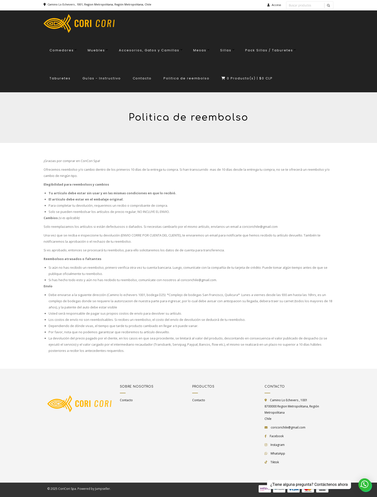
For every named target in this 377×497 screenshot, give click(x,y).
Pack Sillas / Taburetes (269, 50)
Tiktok (274, 462)
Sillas (225, 50)
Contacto (142, 78)
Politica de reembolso (186, 78)
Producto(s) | (247, 78)
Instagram (277, 445)
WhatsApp (277, 453)
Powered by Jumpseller (94, 489)
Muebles (96, 50)
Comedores (62, 50)
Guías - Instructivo (101, 78)
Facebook (277, 436)
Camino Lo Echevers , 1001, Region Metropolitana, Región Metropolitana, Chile (99, 4)
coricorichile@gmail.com (288, 427)
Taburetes (60, 78)
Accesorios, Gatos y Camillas (149, 50)
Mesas (199, 50)
